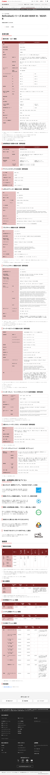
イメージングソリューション (5, 729)
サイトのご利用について (15, 772)
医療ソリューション (4, 725)
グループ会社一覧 (37, 748)
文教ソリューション (4, 727)
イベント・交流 (3, 752)
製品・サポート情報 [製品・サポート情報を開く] (35, 1)
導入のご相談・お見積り (39, 7)
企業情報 (36, 743)
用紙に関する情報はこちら (8, 686)
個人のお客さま (4, 743)
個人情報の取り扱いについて (24, 772)
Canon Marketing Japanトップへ (25, 766)
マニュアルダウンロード (21, 747)
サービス (2, 747)
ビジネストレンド (37, 4)
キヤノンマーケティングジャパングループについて (41, 746)
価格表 (12, 26)
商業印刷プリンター (21, 727)
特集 (2, 750)
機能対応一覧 (34, 9)
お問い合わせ (4, 772)
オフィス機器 (20, 729)
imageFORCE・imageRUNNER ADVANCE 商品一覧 (28, 7)
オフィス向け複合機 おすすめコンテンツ (14, 7)
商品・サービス (26, 4)
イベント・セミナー (45, 4)
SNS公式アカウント (25, 757)
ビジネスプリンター (5, 7)
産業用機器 (19, 733)
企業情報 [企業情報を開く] (41, 1)
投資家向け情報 (36, 753)
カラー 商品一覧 (12, 9)
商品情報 (2, 745)
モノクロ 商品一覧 (17, 9)
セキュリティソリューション (5, 731)
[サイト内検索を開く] (45, 1)
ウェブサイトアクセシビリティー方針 (36, 772)
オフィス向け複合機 (28, 709)
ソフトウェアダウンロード (22, 750)
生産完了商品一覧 (21, 710)
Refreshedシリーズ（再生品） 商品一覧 (26, 9)
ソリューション (20, 4)
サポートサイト (21, 743)
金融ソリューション (4, 723)
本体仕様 (7, 26)
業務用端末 (19, 731)
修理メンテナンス (20, 752)
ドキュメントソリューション (5, 733)
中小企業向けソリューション (5, 721)
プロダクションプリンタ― (22, 725)
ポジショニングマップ (5, 9)
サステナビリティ (37, 751)
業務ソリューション (4, 735)
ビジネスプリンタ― (21, 723)
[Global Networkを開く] (47, 1)
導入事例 (32, 4)
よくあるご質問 (20, 745)
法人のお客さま (5, 4)
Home (2, 709)
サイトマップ (9, 772)
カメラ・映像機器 (20, 721)
